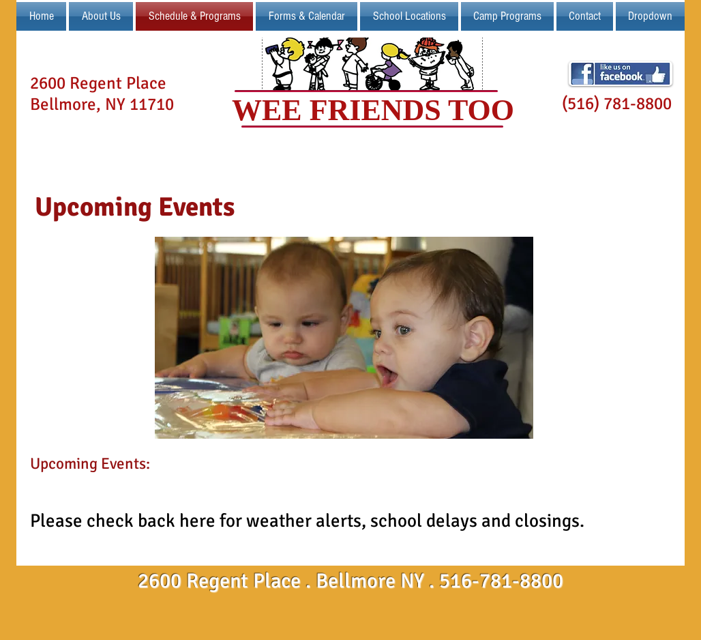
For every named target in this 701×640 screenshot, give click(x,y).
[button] (409, 16)
